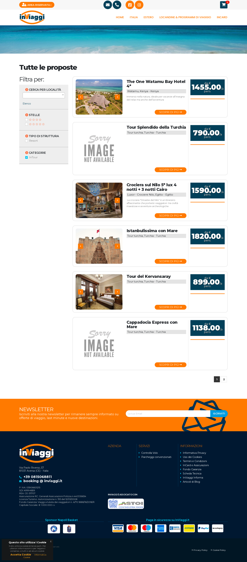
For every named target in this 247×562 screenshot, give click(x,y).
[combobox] (44, 95)
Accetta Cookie (20, 554)
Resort (33, 140)
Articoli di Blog (191, 481)
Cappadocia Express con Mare (152, 324)
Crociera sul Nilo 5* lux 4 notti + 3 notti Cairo (151, 187)
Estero (149, 17)
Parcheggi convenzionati (156, 457)
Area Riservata (36, 5)
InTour (33, 157)
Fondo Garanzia (192, 469)
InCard (222, 17)
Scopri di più (170, 112)
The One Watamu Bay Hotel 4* (155, 83)
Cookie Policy (219, 550)
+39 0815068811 (37, 477)
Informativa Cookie (34, 555)
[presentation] (80, 97)
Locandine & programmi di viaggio (185, 17)
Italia (134, 17)
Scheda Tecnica (192, 473)
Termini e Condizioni (195, 461)
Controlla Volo (149, 452)
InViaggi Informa (193, 477)
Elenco (27, 103)
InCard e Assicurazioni (196, 465)
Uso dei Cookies (192, 457)
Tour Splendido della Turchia (156, 127)
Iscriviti (219, 413)
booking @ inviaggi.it (42, 481)
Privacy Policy (200, 550)
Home (120, 17)
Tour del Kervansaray (148, 276)
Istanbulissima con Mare (152, 230)
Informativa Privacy (194, 452)
